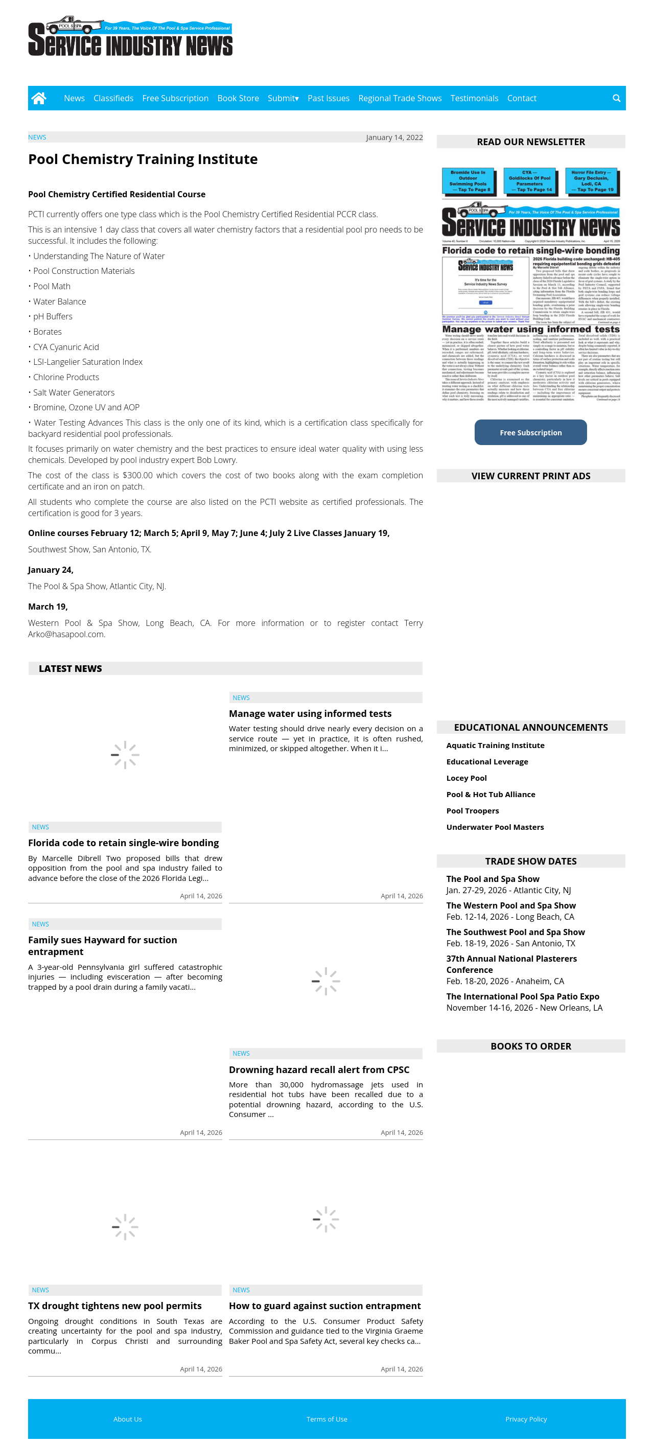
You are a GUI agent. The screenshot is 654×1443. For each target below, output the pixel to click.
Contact (521, 98)
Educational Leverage (487, 761)
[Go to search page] (617, 98)
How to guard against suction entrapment (325, 1305)
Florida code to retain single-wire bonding (123, 842)
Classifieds (113, 98)
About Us (127, 1419)
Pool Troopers (473, 810)
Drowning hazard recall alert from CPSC (319, 1069)
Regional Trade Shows (400, 98)
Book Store (239, 98)
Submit (281, 98)
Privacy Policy (526, 1419)
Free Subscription (175, 98)
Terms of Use (327, 1419)
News (74, 98)
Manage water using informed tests (310, 713)
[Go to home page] (38, 98)
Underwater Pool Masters (495, 827)
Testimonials (475, 98)
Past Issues (328, 98)
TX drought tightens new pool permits (115, 1305)
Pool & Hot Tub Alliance (491, 794)
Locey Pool (467, 778)
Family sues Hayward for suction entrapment (102, 946)
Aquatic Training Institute (496, 745)
